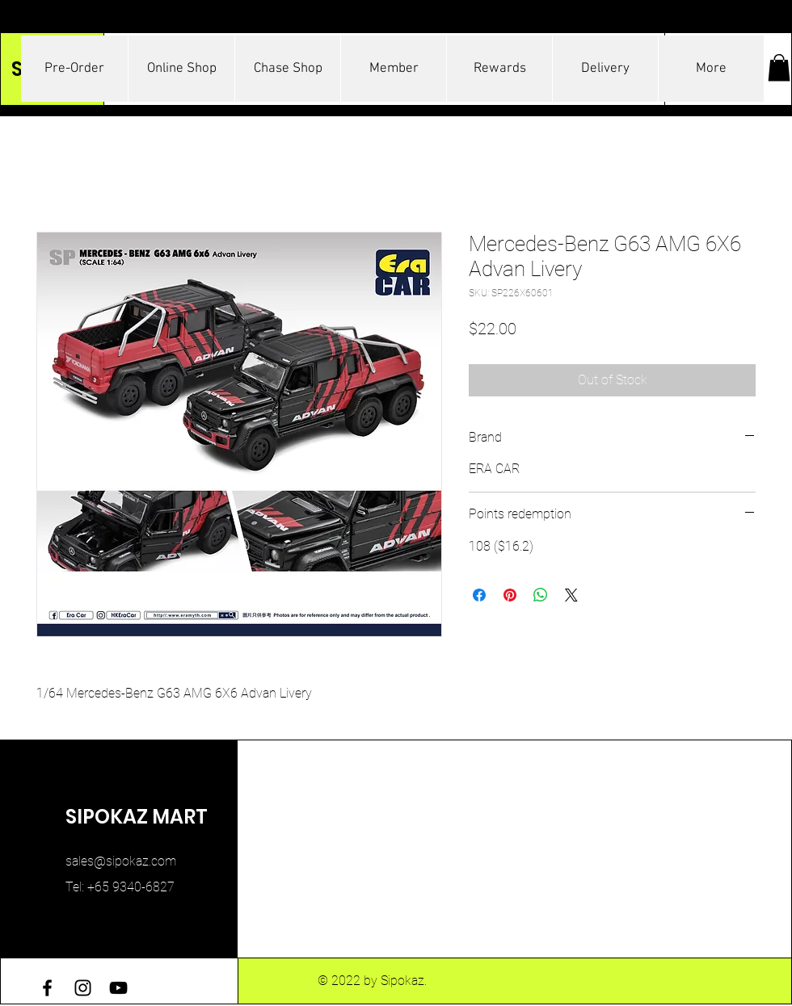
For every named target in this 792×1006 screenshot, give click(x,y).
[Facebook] (47, 988)
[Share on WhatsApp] (540, 595)
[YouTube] (118, 988)
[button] (779, 67)
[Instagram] (83, 988)
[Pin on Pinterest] (510, 595)
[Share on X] (571, 595)
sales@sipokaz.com (120, 861)
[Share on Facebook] (479, 595)
